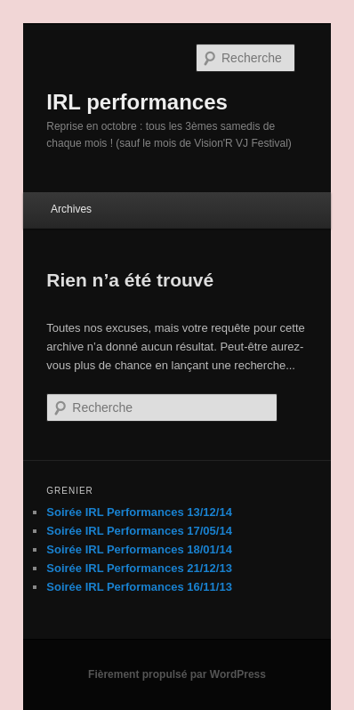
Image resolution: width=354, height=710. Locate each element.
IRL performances (137, 102)
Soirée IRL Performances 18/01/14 (139, 549)
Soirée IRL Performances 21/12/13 (139, 568)
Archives (71, 209)
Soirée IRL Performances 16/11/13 (139, 586)
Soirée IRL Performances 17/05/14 (139, 530)
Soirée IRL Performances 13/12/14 (139, 512)
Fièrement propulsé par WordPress (177, 674)
